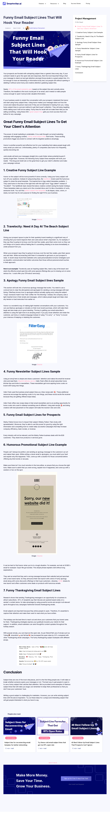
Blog (64, 3)
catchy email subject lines (37, 136)
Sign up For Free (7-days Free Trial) (76, 778)
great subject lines (36, 112)
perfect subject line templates (35, 190)
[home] (12, 3)
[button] (42, 3)
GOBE (60, 581)
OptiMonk (47, 179)
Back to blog (53, 762)
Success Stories (76, 3)
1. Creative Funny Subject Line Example (89, 32)
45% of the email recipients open (20, 89)
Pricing (88, 3)
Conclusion (79, 73)
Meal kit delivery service (26, 381)
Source (39, 219)
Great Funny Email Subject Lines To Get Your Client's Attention (89, 27)
